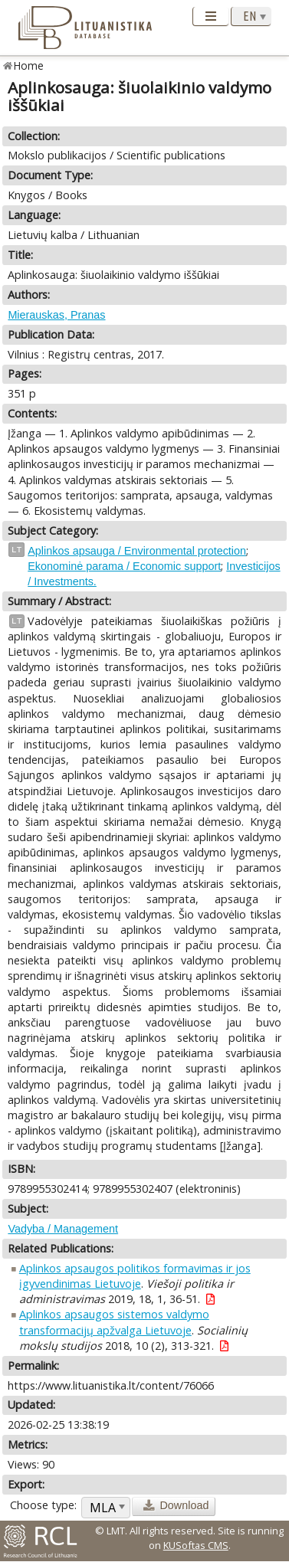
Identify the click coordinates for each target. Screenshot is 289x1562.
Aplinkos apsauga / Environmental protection (137, 551)
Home (29, 65)
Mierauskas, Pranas (56, 315)
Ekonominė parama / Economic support (124, 566)
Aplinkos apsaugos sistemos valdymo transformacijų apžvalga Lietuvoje (114, 1322)
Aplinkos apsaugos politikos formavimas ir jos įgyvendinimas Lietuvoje (135, 1276)
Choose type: (43, 1505)
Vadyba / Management (63, 1229)
